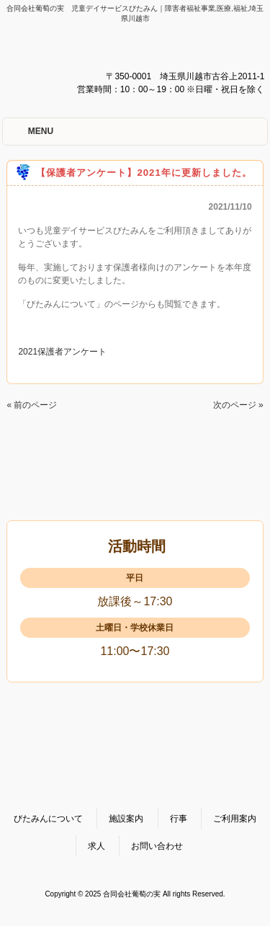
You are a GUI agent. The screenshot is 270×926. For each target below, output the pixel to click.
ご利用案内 (234, 819)
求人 (96, 846)
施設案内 (126, 819)
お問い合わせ (157, 846)
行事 (178, 819)
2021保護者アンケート (62, 352)
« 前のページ (31, 405)
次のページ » (238, 405)
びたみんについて (48, 819)
